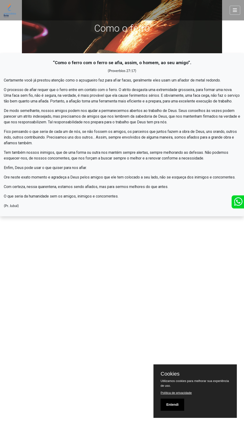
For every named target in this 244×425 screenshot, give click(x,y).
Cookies (170, 374)
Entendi (172, 404)
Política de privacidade (176, 393)
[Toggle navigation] (235, 10)
